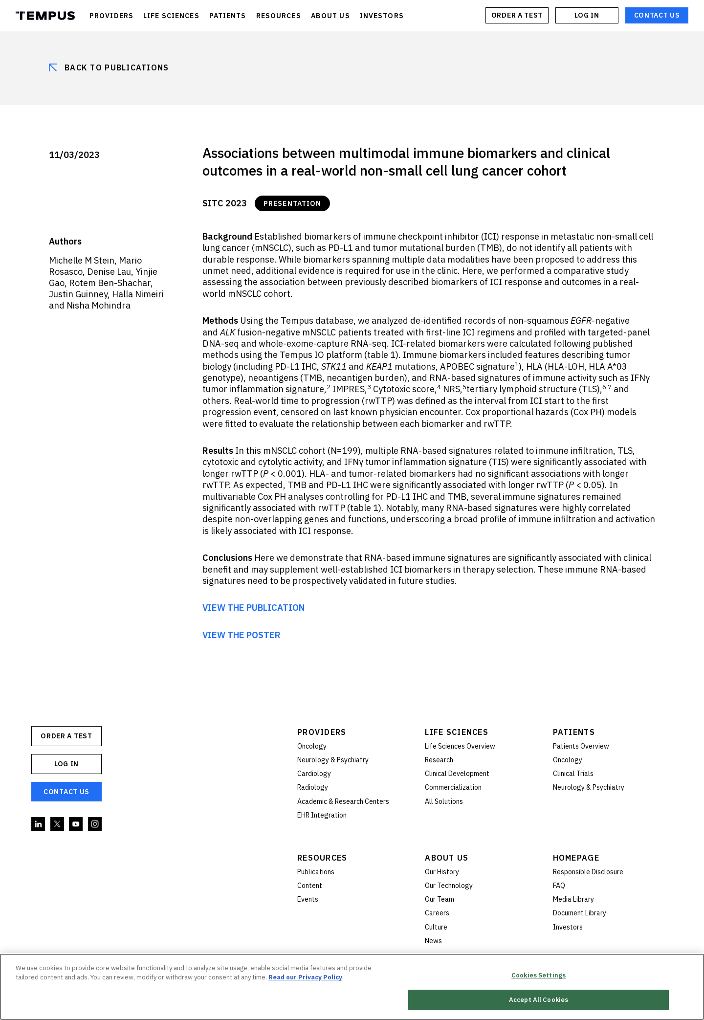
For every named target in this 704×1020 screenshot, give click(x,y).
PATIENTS (227, 15)
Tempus (45, 15)
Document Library (579, 913)
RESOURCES (278, 15)
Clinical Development (457, 773)
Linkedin (38, 824)
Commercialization (453, 787)
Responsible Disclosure (588, 871)
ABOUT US (330, 15)
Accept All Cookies (538, 1001)
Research (439, 759)
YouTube (76, 824)
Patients (574, 732)
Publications (315, 871)
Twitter (58, 824)
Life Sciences (456, 732)
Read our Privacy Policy (305, 979)
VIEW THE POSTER (241, 635)
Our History (442, 871)
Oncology (312, 746)
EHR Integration (322, 815)
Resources (322, 858)
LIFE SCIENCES (171, 15)
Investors (568, 927)
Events (307, 899)
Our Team (439, 899)
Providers (322, 732)
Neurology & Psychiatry (333, 759)
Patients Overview (581, 746)
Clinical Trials (573, 773)
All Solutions (444, 801)
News (433, 940)
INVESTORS (382, 15)
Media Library (573, 899)
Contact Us (657, 15)
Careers (437, 913)
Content (309, 885)
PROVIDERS (111, 15)
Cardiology (314, 773)
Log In (586, 15)
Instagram (95, 824)
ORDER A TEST (517, 15)
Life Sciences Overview (460, 746)
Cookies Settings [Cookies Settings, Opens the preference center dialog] (538, 976)
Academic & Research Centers (343, 801)
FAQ (559, 885)
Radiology (312, 787)
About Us (446, 858)
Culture (436, 927)
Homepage (576, 858)
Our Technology (449, 885)
